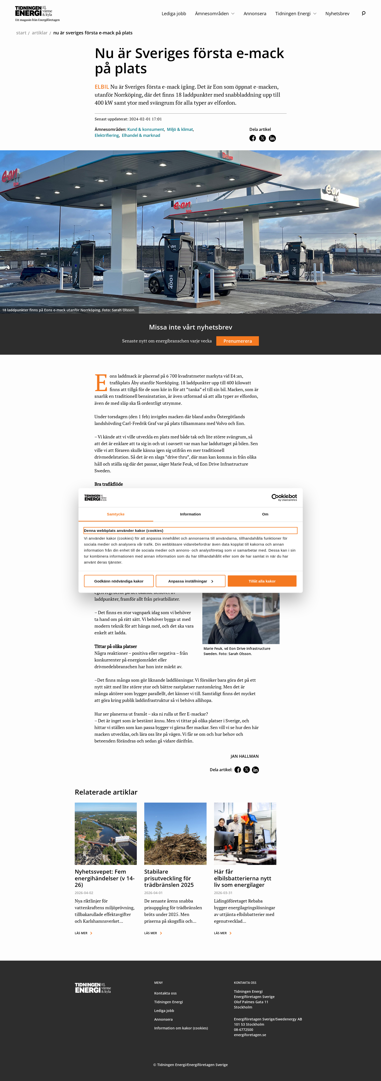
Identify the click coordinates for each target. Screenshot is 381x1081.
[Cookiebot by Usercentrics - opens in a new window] (275, 497)
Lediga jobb (174, 13)
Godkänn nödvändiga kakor (119, 581)
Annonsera (255, 13)
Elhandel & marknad (141, 135)
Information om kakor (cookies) (181, 1028)
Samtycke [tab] (116, 514)
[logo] (37, 13)
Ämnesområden (214, 13)
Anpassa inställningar (190, 581)
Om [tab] (265, 514)
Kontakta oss (165, 993)
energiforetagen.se (250, 1034)
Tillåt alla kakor (262, 581)
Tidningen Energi (295, 13)
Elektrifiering (107, 135)
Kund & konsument (145, 129)
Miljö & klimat (180, 129)
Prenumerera (238, 341)
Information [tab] (190, 514)
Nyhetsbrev (337, 13)
